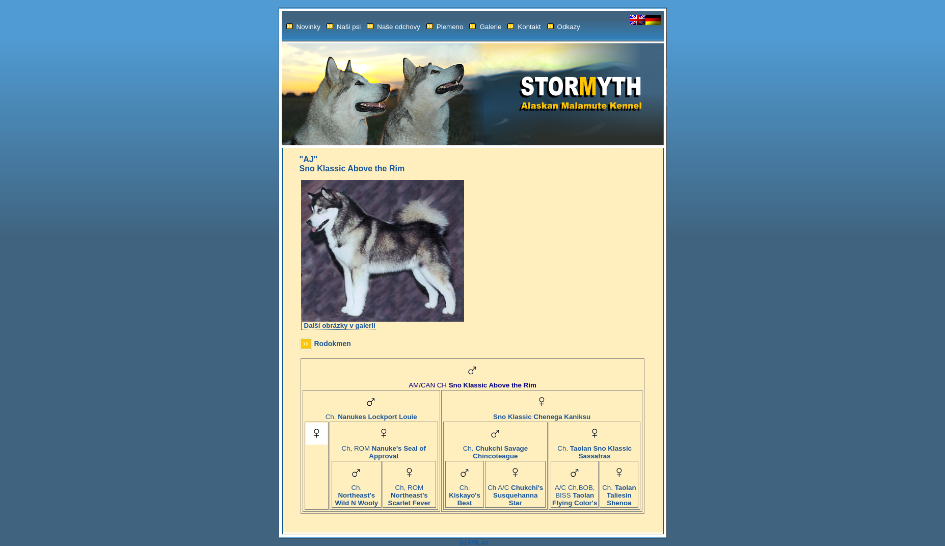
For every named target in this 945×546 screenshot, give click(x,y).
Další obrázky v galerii (339, 325)
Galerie (485, 27)
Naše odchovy (393, 27)
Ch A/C (515, 492)
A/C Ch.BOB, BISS (574, 492)
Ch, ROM (384, 449)
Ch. (371, 414)
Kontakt (524, 27)
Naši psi (344, 27)
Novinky (303, 27)
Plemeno (445, 27)
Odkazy (563, 27)
